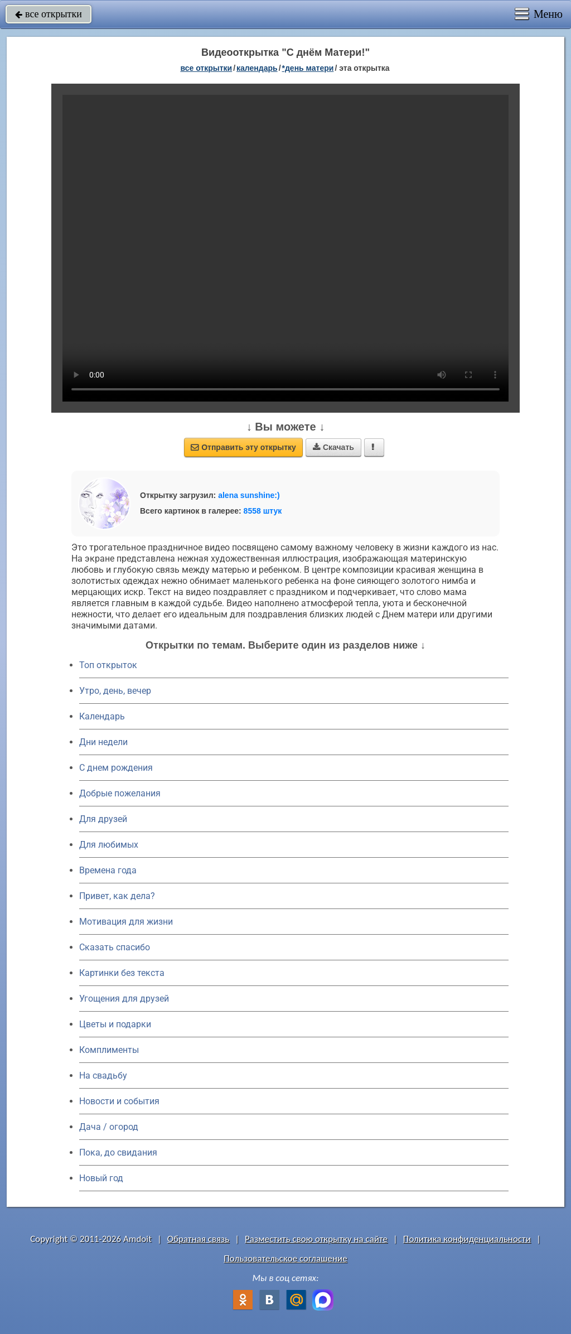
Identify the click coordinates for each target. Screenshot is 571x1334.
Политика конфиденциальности (467, 1239)
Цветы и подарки (115, 1024)
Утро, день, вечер (115, 690)
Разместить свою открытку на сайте (316, 1239)
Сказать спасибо (114, 947)
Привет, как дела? (117, 896)
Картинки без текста (121, 973)
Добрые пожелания (120, 793)
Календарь (257, 68)
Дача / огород (108, 1127)
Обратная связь (198, 1239)
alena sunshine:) (248, 495)
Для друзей (103, 819)
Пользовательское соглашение (285, 1258)
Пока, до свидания (118, 1152)
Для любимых (108, 844)
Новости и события (119, 1101)
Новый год (101, 1178)
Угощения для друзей (124, 998)
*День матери (308, 68)
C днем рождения (116, 767)
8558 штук (263, 510)
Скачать (333, 447)
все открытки (48, 14)
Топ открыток (108, 665)
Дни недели (103, 742)
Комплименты (109, 1050)
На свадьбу (103, 1075)
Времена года (108, 870)
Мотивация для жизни (126, 921)
